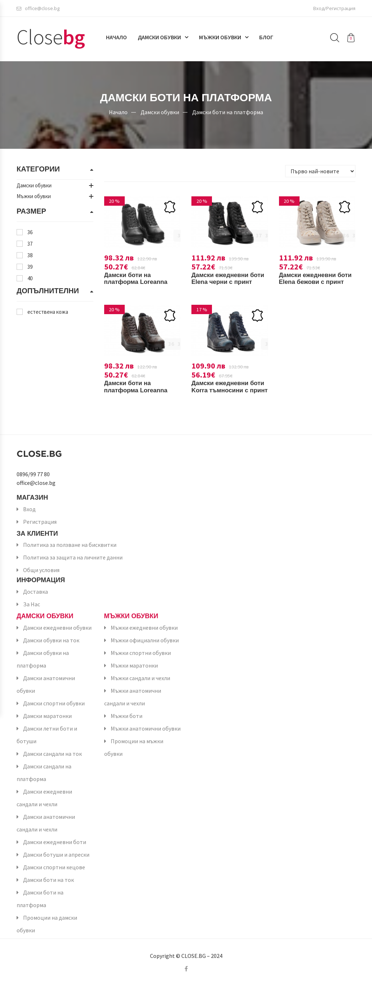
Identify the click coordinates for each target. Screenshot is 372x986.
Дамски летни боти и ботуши (47, 735)
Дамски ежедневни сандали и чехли (44, 798)
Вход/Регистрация (334, 9)
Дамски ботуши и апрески (56, 854)
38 (29, 255)
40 (29, 278)
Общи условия (41, 570)
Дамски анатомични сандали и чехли (46, 823)
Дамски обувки (159, 38)
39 (29, 267)
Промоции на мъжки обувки (133, 747)
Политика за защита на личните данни (73, 557)
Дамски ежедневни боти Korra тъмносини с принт (227, 390)
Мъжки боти (126, 715)
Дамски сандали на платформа (44, 772)
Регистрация (40, 521)
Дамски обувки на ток (51, 640)
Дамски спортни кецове (54, 867)
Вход (29, 509)
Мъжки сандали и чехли (140, 678)
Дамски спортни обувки (54, 703)
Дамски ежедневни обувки (57, 627)
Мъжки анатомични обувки (146, 728)
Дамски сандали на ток (52, 753)
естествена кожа (47, 312)
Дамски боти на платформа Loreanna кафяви (138, 390)
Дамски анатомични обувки (46, 684)
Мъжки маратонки (134, 665)
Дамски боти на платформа (227, 111)
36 (29, 232)
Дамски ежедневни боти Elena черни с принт (221, 282)
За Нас (31, 604)
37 (29, 244)
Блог (266, 38)
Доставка (35, 591)
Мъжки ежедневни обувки (144, 627)
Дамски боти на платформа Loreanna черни (138, 282)
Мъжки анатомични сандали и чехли (132, 697)
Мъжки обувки (220, 38)
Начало (116, 38)
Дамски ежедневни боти (54, 842)
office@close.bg (38, 9)
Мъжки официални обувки (145, 640)
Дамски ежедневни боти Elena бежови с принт (311, 282)
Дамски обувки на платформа (43, 659)
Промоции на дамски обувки (47, 924)
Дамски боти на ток (48, 879)
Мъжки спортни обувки (141, 652)
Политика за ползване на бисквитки (69, 544)
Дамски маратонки (47, 715)
